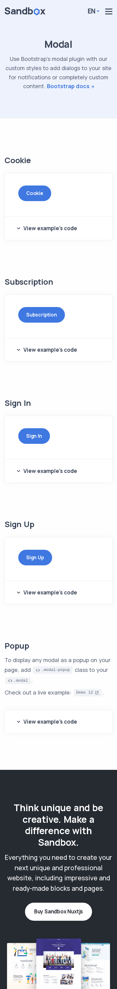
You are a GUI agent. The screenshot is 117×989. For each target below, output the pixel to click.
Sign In (34, 436)
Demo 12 (84, 692)
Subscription (41, 314)
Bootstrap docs (68, 86)
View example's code (50, 228)
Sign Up (35, 557)
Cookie (34, 193)
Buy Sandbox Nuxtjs (58, 911)
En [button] (92, 11)
